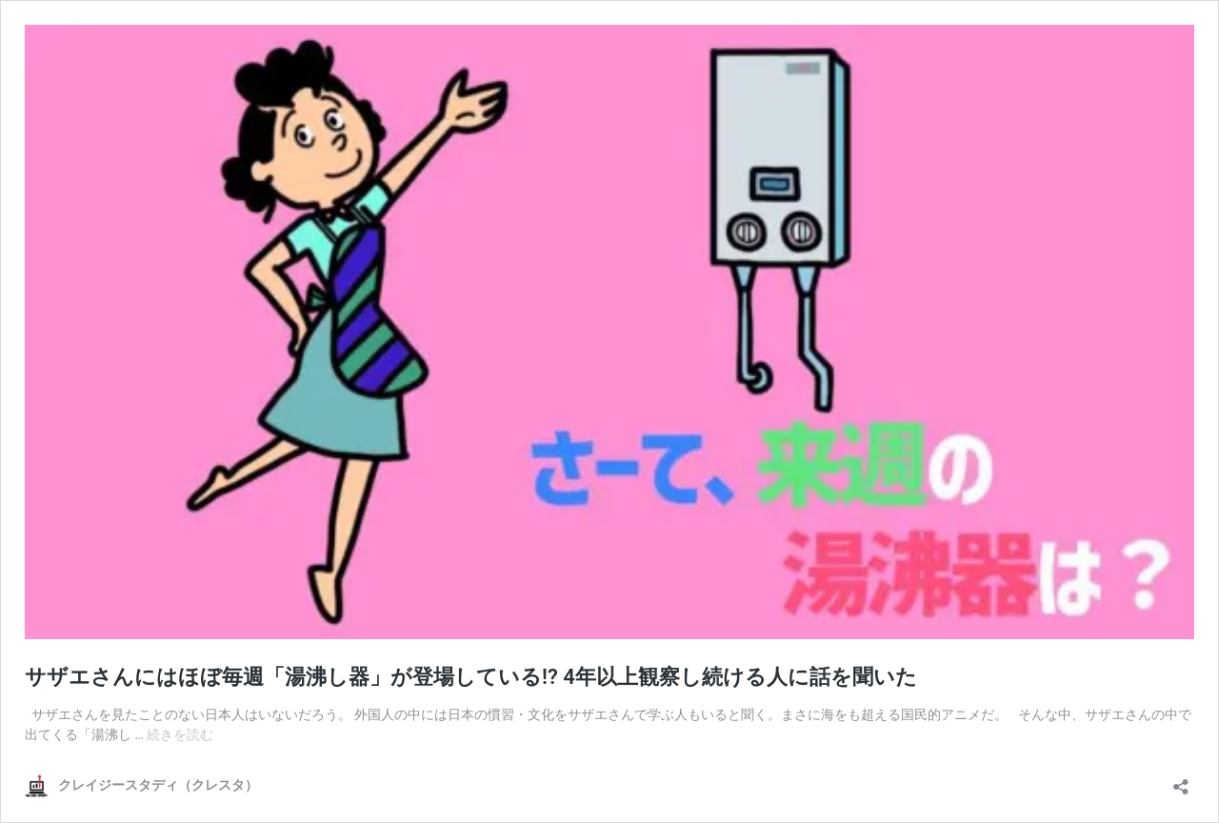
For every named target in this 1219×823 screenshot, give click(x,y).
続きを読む (180, 734)
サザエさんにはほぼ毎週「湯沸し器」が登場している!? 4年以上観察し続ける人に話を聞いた (471, 677)
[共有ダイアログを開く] (1181, 780)
